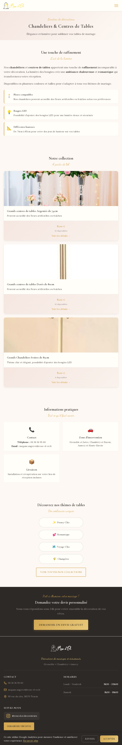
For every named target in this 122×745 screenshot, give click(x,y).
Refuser (90, 739)
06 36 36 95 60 (13, 682)
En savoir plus (30, 740)
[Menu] (116, 5)
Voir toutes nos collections (61, 572)
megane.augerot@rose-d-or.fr (22, 689)
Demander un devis (19, 726)
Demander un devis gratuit (61, 625)
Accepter (109, 739)
